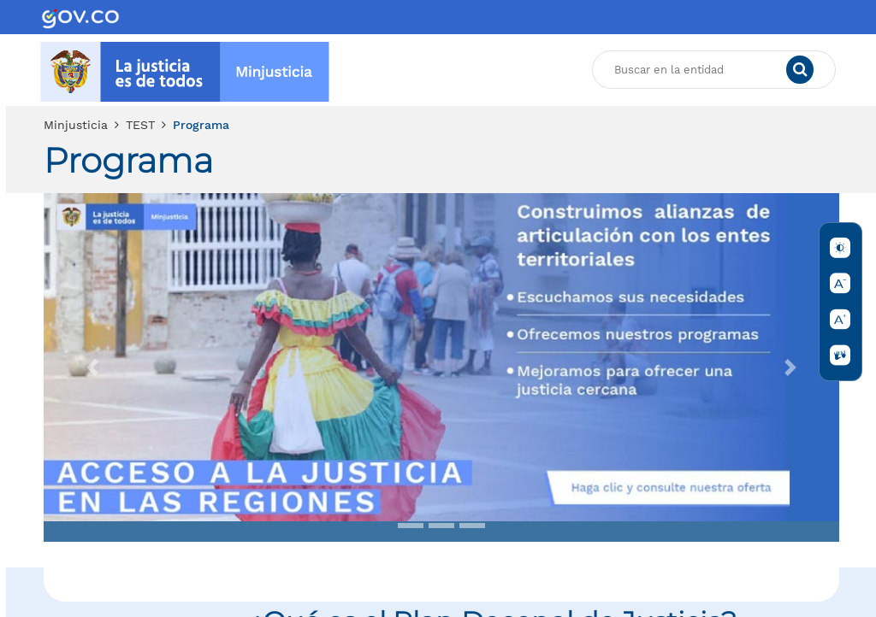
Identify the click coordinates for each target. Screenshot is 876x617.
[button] (92, 367)
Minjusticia (76, 125)
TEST (140, 125)
